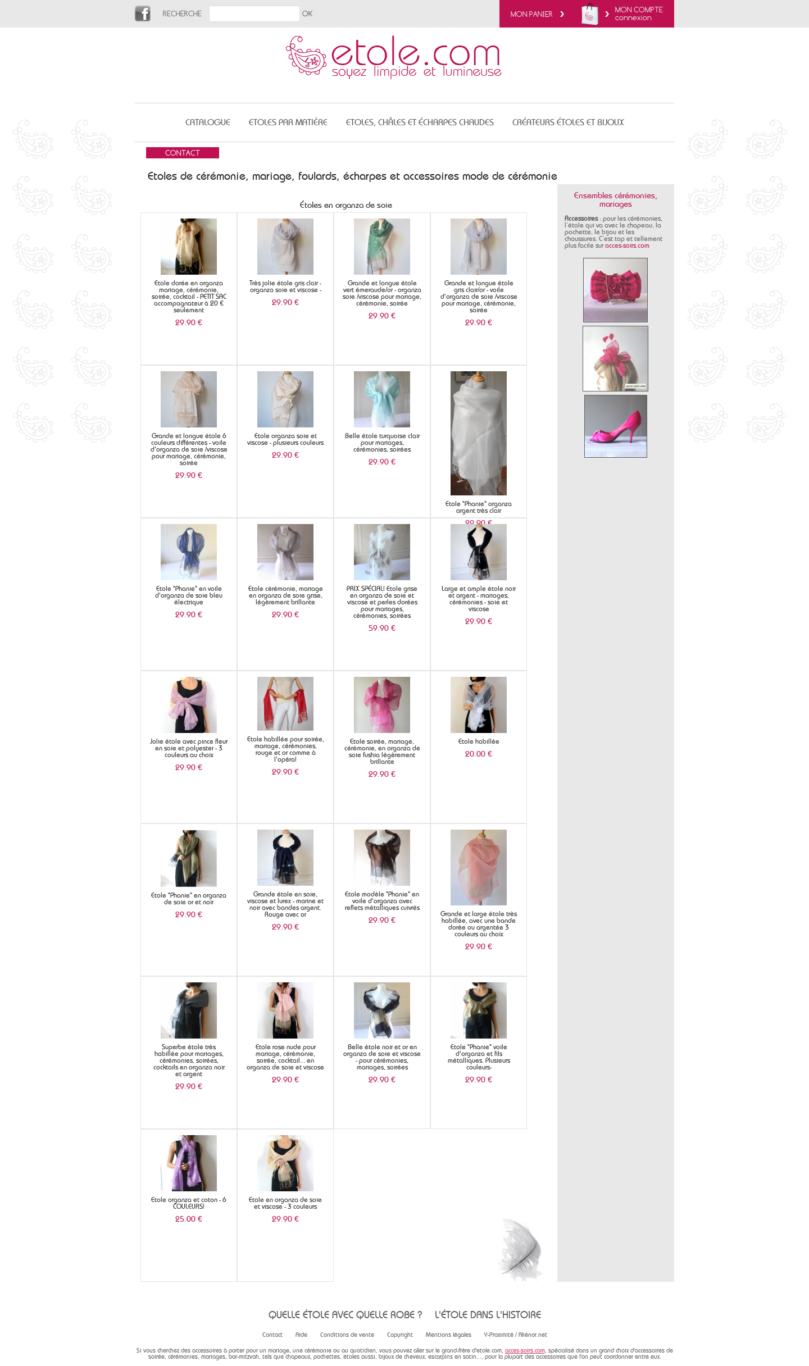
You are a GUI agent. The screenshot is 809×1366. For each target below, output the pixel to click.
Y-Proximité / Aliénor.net (515, 1334)
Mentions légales (448, 1334)
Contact (272, 1334)
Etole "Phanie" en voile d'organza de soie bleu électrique (188, 595)
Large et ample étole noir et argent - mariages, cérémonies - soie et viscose (479, 598)
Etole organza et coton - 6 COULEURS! (188, 1203)
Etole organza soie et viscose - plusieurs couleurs (285, 439)
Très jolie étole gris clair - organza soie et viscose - (285, 286)
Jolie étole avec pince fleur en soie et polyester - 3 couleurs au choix (189, 748)
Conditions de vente (347, 1334)
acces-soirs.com (627, 245)
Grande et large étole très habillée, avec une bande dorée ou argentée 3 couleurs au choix (478, 923)
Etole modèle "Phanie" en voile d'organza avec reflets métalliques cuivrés (382, 901)
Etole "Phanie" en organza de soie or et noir (188, 898)
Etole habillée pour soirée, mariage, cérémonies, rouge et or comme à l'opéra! (285, 749)
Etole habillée (478, 741)
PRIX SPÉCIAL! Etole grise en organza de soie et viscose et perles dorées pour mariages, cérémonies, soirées (382, 602)
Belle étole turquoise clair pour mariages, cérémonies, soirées (382, 442)
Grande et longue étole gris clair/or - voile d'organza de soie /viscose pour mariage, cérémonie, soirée (478, 296)
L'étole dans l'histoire (488, 1315)
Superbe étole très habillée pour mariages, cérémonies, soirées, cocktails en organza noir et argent (189, 1060)
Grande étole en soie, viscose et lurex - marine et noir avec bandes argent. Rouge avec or (285, 904)
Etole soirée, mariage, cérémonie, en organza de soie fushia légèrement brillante (382, 751)
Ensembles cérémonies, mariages (615, 199)
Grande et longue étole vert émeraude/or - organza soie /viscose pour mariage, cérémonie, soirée (382, 293)
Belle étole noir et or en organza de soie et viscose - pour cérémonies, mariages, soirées (382, 1057)
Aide (301, 1334)
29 (188, 322)
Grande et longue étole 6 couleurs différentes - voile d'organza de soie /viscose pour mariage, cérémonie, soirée (189, 449)
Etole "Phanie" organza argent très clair (479, 507)
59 (382, 627)
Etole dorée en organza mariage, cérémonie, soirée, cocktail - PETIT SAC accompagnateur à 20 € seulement (189, 296)
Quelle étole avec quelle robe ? (345, 1315)
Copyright (400, 1334)
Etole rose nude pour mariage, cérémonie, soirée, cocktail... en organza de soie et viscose (285, 1057)
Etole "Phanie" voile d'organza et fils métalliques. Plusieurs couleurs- (479, 1057)
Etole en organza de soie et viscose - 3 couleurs (285, 1203)
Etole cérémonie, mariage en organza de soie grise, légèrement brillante (285, 595)
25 (188, 1218)
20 (478, 753)
